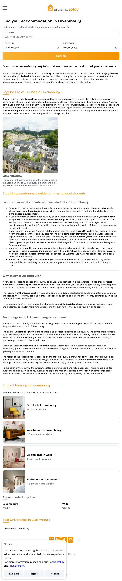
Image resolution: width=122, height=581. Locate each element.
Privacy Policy (17, 565)
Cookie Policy (56, 562)
